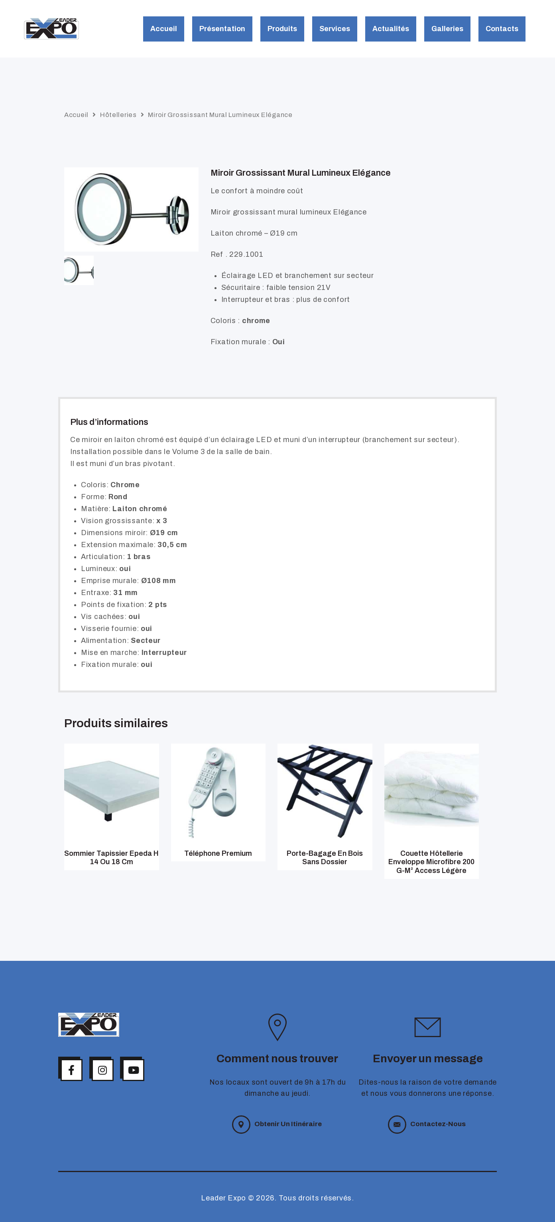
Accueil (76, 114)
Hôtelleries (118, 114)
